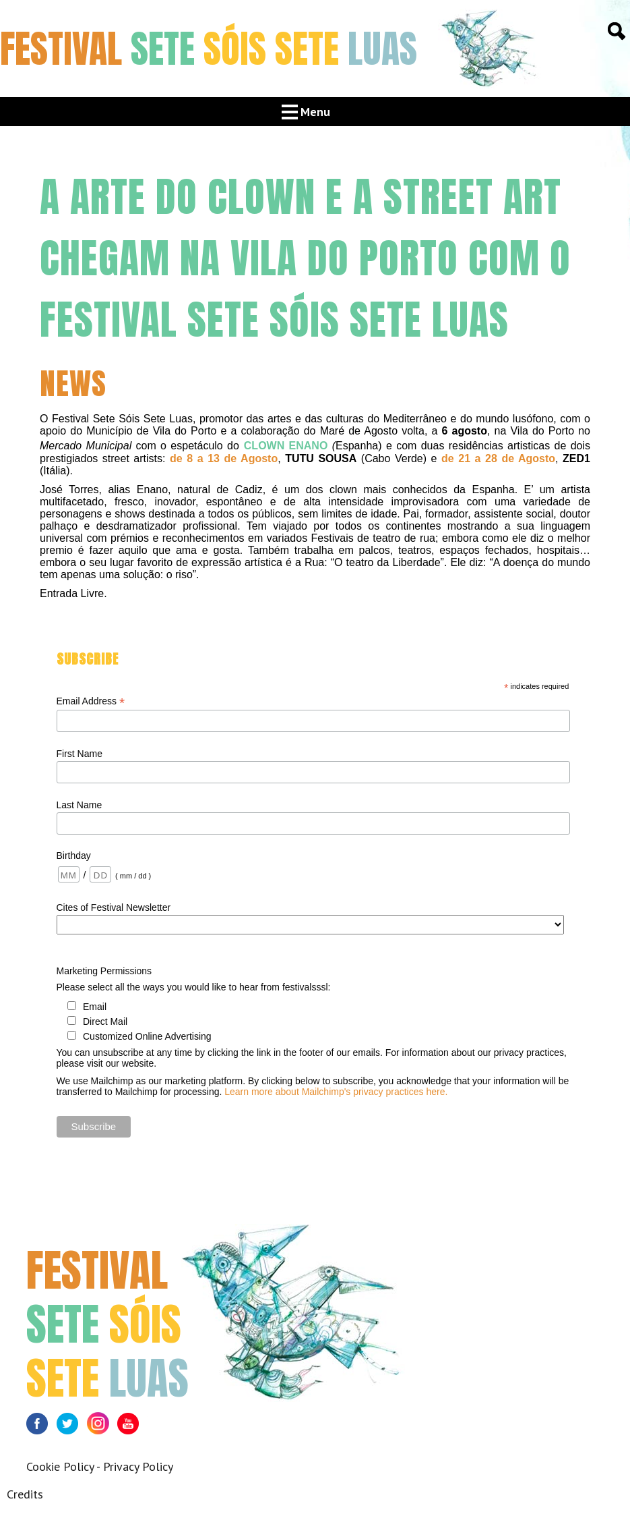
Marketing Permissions (104, 970)
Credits (25, 1494)
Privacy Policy (138, 1466)
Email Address (91, 701)
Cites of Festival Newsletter (114, 907)
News (73, 383)
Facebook (41, 1427)
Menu (315, 111)
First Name (79, 753)
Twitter (72, 1427)
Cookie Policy (60, 1466)
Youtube (132, 1427)
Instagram (102, 1427)
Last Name (79, 805)
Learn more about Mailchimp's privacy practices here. (335, 1091)
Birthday (74, 855)
